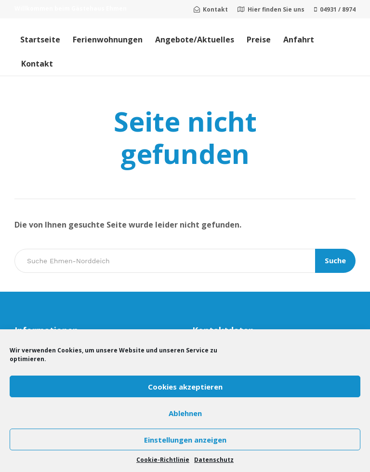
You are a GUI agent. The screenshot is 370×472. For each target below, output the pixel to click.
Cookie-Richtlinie (162, 460)
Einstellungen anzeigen (185, 440)
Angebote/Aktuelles (194, 39)
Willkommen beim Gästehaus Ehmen (70, 8)
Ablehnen (185, 413)
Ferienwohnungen (108, 39)
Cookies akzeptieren (185, 386)
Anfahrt (298, 39)
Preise (259, 39)
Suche (335, 260)
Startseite (40, 39)
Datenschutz (214, 460)
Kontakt (37, 63)
